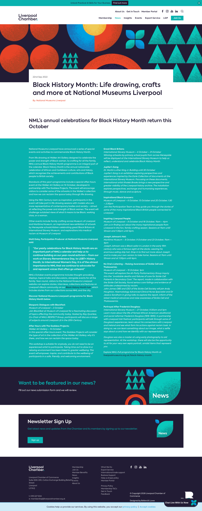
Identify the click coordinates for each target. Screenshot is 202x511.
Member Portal (149, 11)
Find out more (120, 3)
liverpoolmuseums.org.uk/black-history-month (128, 355)
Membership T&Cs (109, 488)
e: (47, 499)
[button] (199, 3)
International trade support (113, 472)
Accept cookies (147, 506)
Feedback (105, 494)
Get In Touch (133, 11)
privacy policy (130, 506)
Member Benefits (79, 472)
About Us (119, 11)
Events (138, 18)
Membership (105, 18)
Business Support (108, 475)
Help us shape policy (110, 478)
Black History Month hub (78, 287)
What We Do (106, 467)
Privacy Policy (107, 486)
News (118, 18)
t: (35, 496)
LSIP (165, 18)
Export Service (152, 18)
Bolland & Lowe (148, 500)
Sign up (35, 440)
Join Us (177, 18)
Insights (128, 18)
